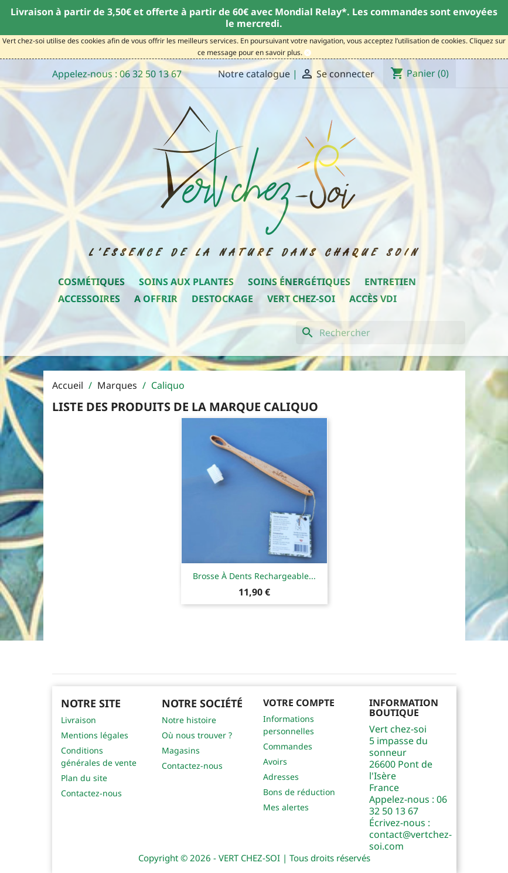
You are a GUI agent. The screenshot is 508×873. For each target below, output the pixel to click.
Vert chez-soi (301, 298)
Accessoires (89, 298)
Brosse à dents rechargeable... (254, 575)
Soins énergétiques (299, 281)
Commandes (287, 746)
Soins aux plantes (186, 281)
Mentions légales (94, 735)
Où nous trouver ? (197, 735)
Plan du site (84, 777)
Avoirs (275, 761)
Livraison (78, 719)
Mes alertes (286, 807)
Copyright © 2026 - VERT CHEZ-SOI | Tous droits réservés (254, 858)
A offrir (156, 298)
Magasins (181, 750)
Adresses (281, 776)
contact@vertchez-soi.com (410, 840)
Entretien (390, 281)
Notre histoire (189, 719)
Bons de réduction (299, 791)
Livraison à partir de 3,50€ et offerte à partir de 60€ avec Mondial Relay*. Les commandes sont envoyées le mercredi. (254, 17)
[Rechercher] (380, 332)
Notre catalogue (254, 73)
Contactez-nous (91, 793)
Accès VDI (373, 298)
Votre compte (299, 702)
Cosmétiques (91, 281)
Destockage (222, 298)
